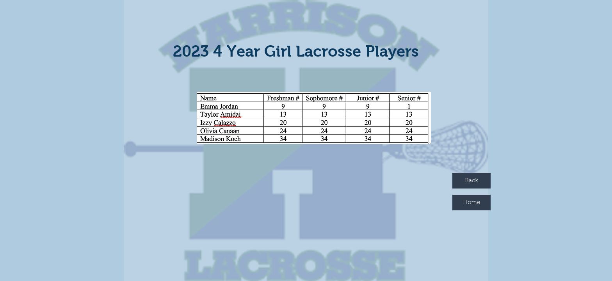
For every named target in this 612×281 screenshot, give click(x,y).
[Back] (471, 181)
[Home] (471, 202)
